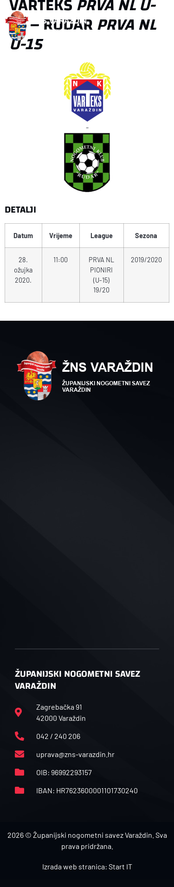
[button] (164, 26)
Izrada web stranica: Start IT (87, 866)
